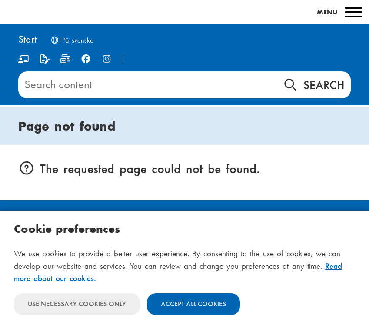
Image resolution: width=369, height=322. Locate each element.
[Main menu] (184, 12)
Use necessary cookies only (77, 304)
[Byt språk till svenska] (71, 41)
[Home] (27, 39)
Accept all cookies (193, 304)
